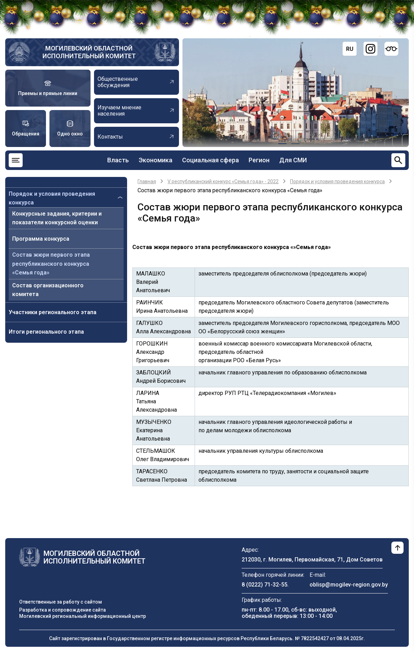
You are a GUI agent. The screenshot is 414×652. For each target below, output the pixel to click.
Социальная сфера (210, 160)
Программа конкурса (40, 238)
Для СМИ (293, 160)
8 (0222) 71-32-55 (264, 584)
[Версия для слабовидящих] (391, 49)
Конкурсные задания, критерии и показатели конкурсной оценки (57, 218)
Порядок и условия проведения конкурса (52, 198)
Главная (147, 181)
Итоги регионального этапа (46, 331)
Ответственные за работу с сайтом (60, 602)
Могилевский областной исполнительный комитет (89, 52)
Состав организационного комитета (48, 290)
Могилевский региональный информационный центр (82, 616)
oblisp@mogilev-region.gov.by (349, 584)
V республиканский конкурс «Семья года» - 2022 (223, 181)
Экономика (155, 160)
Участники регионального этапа (52, 312)
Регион (259, 160)
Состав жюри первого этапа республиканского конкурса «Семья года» (51, 263)
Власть (118, 160)
